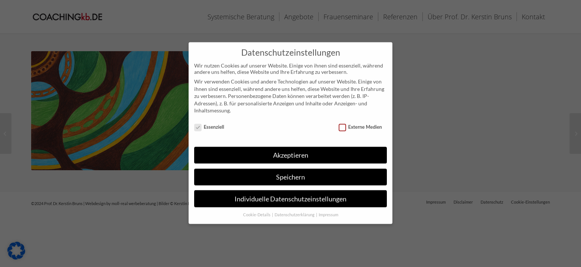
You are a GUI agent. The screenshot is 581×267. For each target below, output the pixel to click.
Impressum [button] (328, 212)
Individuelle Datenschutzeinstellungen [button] (290, 196)
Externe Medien (360, 123)
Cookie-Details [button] (257, 212)
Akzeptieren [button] (290, 152)
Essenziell (209, 123)
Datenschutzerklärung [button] (295, 212)
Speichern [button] (290, 174)
